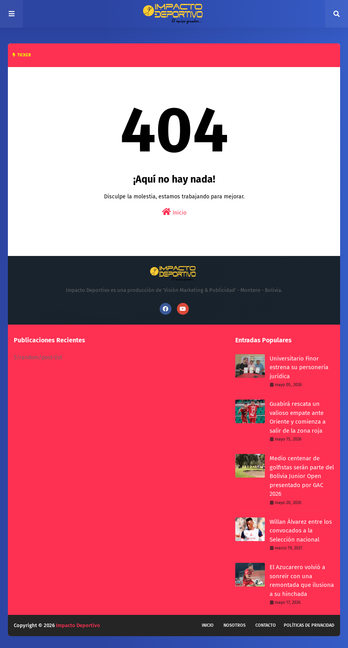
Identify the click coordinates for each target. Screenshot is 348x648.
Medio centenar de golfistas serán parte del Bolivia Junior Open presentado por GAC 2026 (302, 476)
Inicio (174, 212)
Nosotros (234, 625)
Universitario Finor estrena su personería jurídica (299, 367)
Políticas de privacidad (309, 625)
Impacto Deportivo (78, 625)
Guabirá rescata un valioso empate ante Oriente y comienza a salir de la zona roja (298, 417)
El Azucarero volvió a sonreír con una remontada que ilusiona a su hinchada (302, 581)
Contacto (265, 625)
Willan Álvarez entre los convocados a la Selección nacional (301, 530)
